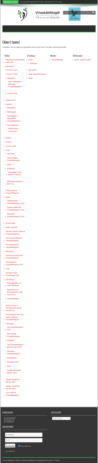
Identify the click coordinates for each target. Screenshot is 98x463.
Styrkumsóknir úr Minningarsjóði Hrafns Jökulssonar (14, 308)
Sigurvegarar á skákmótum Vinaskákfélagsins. (14, 118)
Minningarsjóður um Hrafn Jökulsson (14, 284)
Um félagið (10, 324)
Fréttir (8, 150)
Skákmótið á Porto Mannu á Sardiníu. (15, 173)
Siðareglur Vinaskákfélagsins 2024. (16, 215)
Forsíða (8, 142)
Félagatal (10, 340)
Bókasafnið (10, 66)
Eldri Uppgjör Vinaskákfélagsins (13, 335)
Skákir (9, 165)
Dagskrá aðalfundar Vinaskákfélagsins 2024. (16, 208)
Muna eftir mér (24, 446)
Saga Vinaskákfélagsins (37, 74)
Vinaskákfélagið (13, 299)
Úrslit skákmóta (12, 125)
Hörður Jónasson (80, 60)
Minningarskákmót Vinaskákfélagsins (12, 246)
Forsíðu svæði (11, 146)
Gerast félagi (10, 223)
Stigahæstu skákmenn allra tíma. (15, 182)
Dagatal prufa (11, 100)
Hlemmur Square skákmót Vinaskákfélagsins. (15, 232)
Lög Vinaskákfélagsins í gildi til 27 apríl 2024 (15, 346)
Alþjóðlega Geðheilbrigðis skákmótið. (15, 61)
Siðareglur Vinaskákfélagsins (13, 352)
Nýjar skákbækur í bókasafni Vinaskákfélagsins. (15, 84)
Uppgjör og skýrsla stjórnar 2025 (12, 380)
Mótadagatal (11, 112)
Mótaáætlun (11, 108)
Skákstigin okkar (13, 362)
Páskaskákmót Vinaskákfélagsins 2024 (14, 263)
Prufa (8, 269)
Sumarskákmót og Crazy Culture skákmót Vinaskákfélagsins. (15, 317)
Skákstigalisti (11, 358)
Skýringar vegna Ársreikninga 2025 (12, 274)
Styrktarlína (10, 279)
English (8, 138)
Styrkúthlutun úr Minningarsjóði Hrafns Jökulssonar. (15, 292)
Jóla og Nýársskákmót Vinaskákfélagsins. (14, 239)
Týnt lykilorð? (10, 451)
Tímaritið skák (12, 93)
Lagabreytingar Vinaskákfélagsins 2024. (16, 202)
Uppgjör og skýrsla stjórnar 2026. (12, 387)
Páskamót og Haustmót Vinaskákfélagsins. (14, 257)
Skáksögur (11, 169)
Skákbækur (11, 78)
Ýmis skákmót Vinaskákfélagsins (12, 394)
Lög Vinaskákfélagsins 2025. (15, 328)
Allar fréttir (10, 154)
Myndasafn (10, 251)
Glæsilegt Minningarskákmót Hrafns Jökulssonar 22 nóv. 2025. (41, 2)
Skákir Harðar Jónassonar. (13, 130)
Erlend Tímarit (12, 70)
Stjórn (9, 366)
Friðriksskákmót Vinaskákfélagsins (12, 192)
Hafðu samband (11, 227)
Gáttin (8, 197)
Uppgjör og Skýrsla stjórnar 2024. (14, 371)
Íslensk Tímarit (12, 74)
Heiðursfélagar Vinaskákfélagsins (13, 159)
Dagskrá (9, 104)
